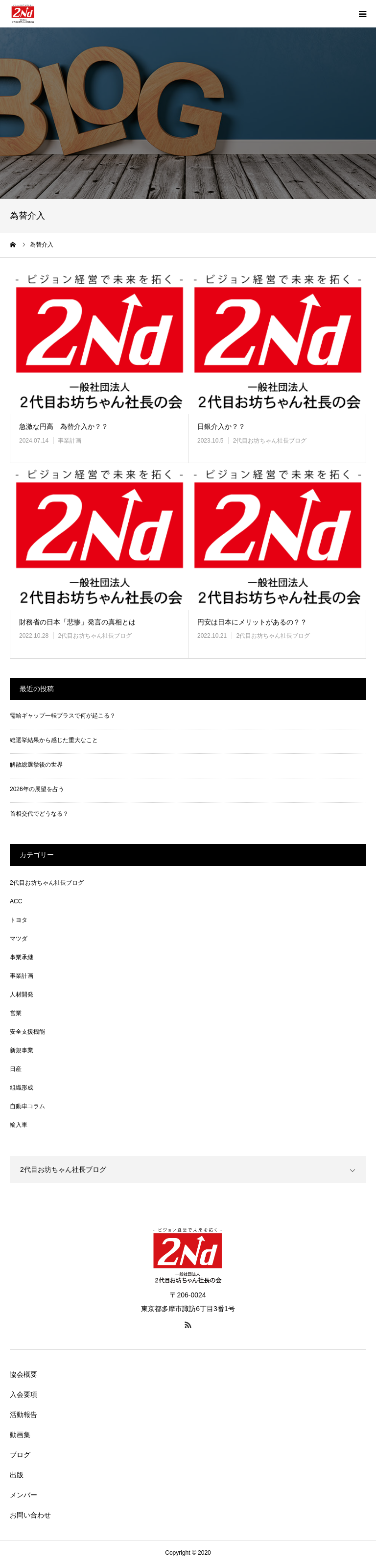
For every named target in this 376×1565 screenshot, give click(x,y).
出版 (17, 1475)
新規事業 (21, 1050)
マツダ (18, 938)
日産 (16, 1069)
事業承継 (21, 957)
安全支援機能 (27, 1031)
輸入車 (18, 1124)
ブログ (20, 1455)
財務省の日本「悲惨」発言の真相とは (77, 622)
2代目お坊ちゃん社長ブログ (270, 440)
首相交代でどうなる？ (39, 813)
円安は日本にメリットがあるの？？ (252, 622)
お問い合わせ (30, 1515)
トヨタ (18, 920)
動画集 (20, 1435)
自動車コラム (27, 1106)
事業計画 (69, 440)
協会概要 (23, 1374)
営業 (16, 1013)
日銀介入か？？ (221, 426)
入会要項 (23, 1394)
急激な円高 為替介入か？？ (63, 426)
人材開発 (21, 994)
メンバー (23, 1495)
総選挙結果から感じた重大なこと (54, 740)
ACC (16, 901)
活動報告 (23, 1414)
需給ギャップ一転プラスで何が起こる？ (63, 715)
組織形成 (21, 1087)
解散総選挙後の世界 (36, 764)
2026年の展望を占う (37, 789)
